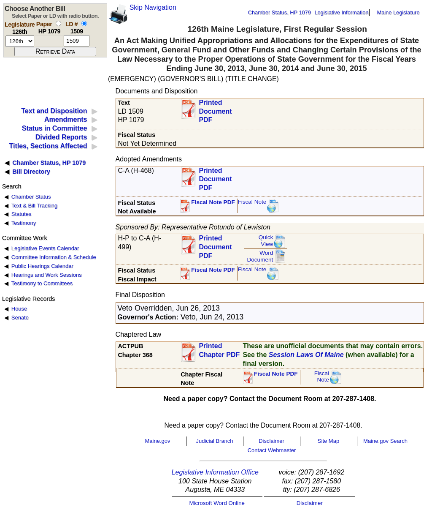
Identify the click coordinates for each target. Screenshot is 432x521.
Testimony (23, 223)
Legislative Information (341, 12)
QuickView (266, 240)
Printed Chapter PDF (219, 350)
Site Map (328, 441)
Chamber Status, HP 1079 (279, 12)
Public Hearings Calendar (42, 266)
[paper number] (49, 40)
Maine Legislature (398, 12)
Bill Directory (31, 171)
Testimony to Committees (42, 283)
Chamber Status (31, 197)
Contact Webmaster (272, 450)
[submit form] (55, 51)
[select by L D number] (84, 23)
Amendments (65, 119)
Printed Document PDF (215, 109)
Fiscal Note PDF (213, 202)
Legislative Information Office (215, 472)
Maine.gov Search (385, 441)
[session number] (19, 41)
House (19, 309)
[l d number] (76, 40)
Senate (20, 317)
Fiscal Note (252, 202)
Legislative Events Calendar (45, 248)
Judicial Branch (214, 441)
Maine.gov (157, 441)
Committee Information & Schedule (53, 257)
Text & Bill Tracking (34, 205)
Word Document (260, 256)
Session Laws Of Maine (306, 354)
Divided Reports (61, 137)
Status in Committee (54, 128)
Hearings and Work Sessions (46, 275)
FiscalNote (321, 376)
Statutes (21, 214)
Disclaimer (271, 441)
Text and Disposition (54, 111)
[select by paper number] (58, 23)
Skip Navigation (153, 7)
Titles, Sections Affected (48, 146)
